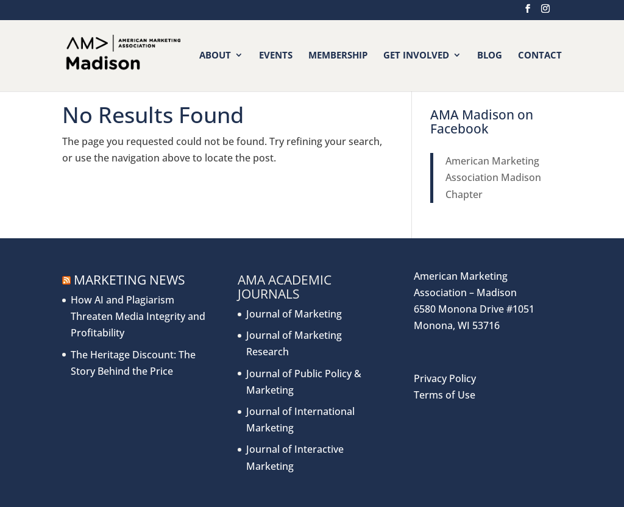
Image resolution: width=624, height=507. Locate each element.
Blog (489, 56)
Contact (540, 56)
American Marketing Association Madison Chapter (493, 177)
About (215, 56)
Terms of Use (444, 395)
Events (275, 56)
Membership (337, 56)
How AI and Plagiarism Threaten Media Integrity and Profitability (138, 316)
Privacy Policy (445, 378)
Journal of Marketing (294, 314)
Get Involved (416, 56)
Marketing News (129, 279)
